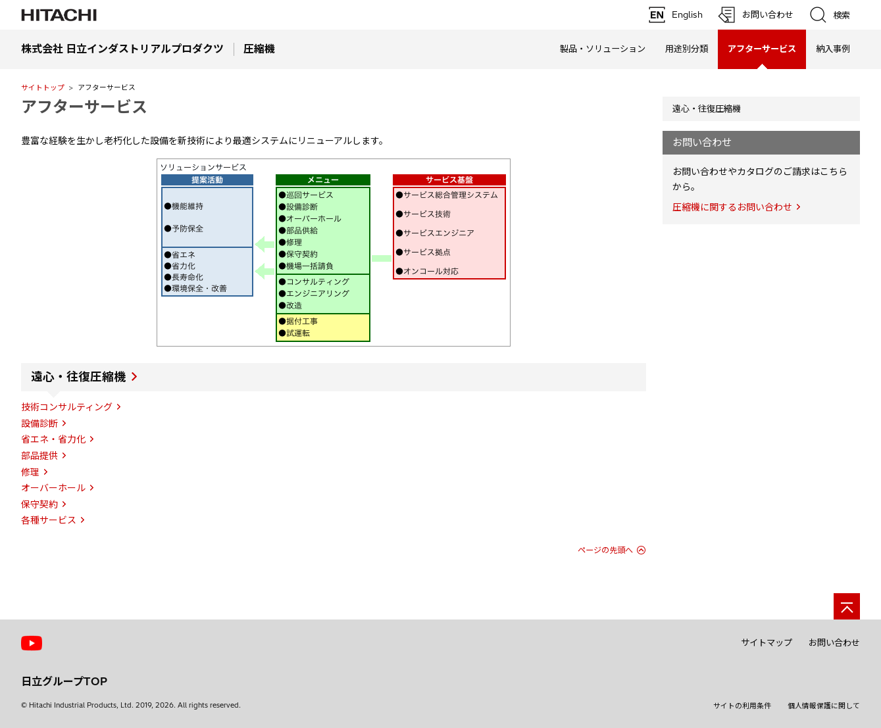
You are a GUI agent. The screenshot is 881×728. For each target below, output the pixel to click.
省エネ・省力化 (53, 439)
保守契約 (39, 504)
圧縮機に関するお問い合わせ (732, 207)
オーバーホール (53, 488)
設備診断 (39, 423)
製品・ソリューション (602, 48)
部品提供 (39, 456)
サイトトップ (42, 87)
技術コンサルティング (67, 407)
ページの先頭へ (605, 550)
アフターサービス (84, 106)
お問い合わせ (834, 642)
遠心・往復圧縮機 (78, 377)
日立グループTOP (64, 681)
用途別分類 (686, 48)
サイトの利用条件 (742, 705)
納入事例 (833, 48)
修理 (30, 472)
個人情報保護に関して (824, 705)
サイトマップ (766, 642)
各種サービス (48, 520)
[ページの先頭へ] (847, 606)
